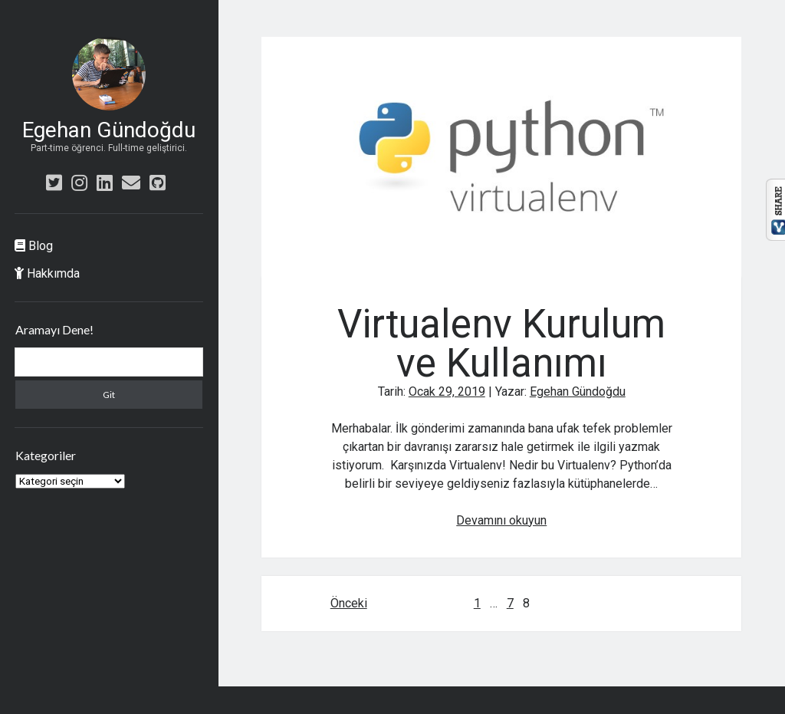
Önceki (348, 603)
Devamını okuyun (501, 520)
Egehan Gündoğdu (108, 130)
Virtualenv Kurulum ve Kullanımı (501, 157)
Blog (34, 246)
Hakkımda (47, 273)
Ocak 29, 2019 (447, 391)
